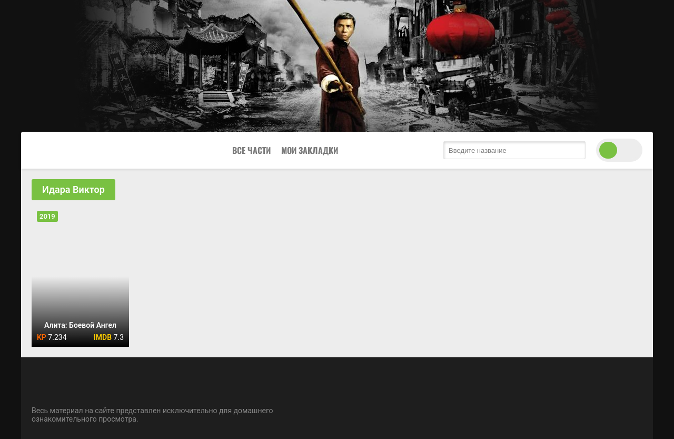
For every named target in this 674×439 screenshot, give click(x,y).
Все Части (251, 150)
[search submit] (575, 150)
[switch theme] (619, 150)
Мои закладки (309, 150)
